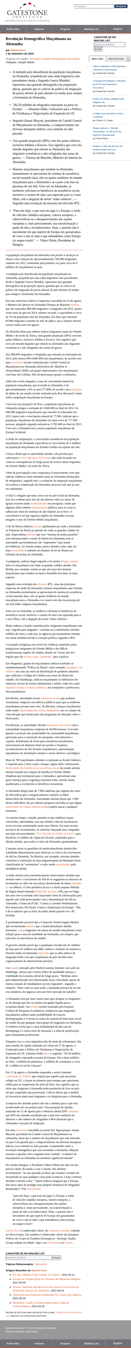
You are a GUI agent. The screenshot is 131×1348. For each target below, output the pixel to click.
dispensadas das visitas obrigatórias (40, 710)
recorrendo (18, 550)
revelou (75, 304)
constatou (73, 1111)
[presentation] (98, 58)
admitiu (30, 926)
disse (47, 1053)
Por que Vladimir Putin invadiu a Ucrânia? (36, 1274)
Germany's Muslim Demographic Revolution (55, 58)
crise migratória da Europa (35, 457)
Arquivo (65, 29)
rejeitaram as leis (50, 698)
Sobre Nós (13, 29)
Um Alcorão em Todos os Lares (55, 833)
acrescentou (33, 1188)
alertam (31, 534)
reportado (43, 953)
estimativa (17, 362)
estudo (14, 968)
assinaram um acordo (59, 725)
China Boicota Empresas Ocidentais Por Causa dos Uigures (47, 1294)
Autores (39, 29)
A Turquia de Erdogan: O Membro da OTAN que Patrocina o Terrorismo (109, 84)
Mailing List (91, 29)
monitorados (63, 864)
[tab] (97, 59)
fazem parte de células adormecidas (26, 806)
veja (20, 930)
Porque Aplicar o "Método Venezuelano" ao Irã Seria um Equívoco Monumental (107, 131)
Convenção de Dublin (18, 1076)
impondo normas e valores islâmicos (26, 687)
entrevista (21, 1130)
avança (37, 526)
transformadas (39, 503)
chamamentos (39, 507)
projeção (77, 389)
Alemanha (41, 1264)
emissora (42, 584)
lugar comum (70, 561)
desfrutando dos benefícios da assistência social (33, 768)
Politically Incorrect (46, 891)
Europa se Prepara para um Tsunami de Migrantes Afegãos (46, 1279)
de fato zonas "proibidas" (38, 656)
